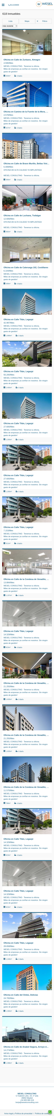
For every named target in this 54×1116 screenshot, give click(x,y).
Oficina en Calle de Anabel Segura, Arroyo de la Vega (26, 1047)
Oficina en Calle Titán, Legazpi (18, 319)
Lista (10, 21)
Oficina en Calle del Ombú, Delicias (21, 995)
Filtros (44, 21)
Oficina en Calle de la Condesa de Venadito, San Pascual (26, 579)
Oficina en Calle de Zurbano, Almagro (22, 60)
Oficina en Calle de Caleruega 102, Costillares (26, 267)
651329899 (27, 1)
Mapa (27, 21)
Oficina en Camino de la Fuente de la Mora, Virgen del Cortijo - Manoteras (26, 112)
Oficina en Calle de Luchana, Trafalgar (22, 215)
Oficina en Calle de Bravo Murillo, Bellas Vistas (26, 163)
